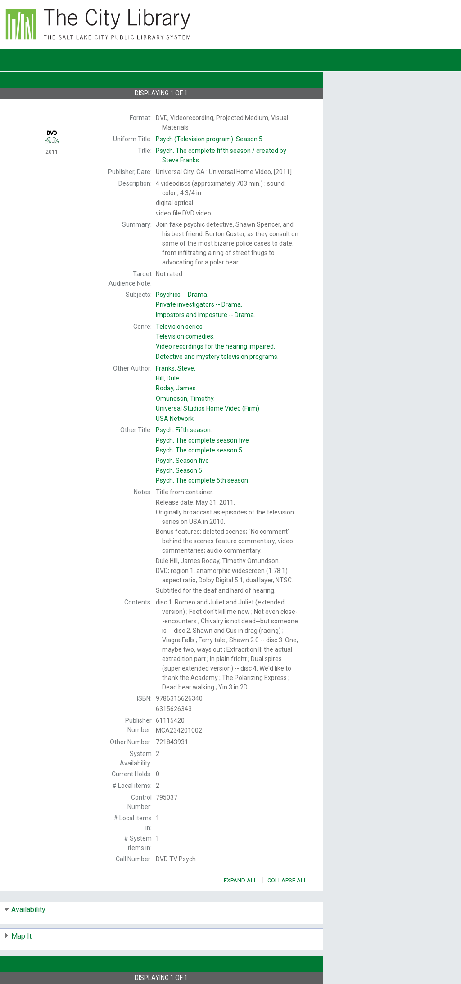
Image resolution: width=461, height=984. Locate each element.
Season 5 (179, 470)
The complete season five (202, 440)
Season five (182, 460)
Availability (28, 909)
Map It (21, 936)
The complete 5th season (202, 480)
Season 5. (210, 139)
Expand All (240, 880)
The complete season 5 (199, 450)
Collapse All (287, 880)
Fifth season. (184, 430)
